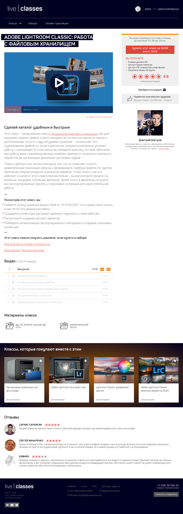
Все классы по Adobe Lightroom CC (27, 244)
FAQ (94, 486)
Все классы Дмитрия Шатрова (24, 250)
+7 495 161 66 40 (168, 485)
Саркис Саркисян (30, 424)
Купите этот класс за (150, 49)
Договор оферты (111, 486)
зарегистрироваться (168, 9)
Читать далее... (164, 149)
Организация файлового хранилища (74, 133)
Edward (24, 456)
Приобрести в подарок (150, 89)
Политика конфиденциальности (84, 495)
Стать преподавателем (80, 490)
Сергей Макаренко (31, 440)
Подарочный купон (109, 490)
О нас (84, 486)
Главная (71, 486)
